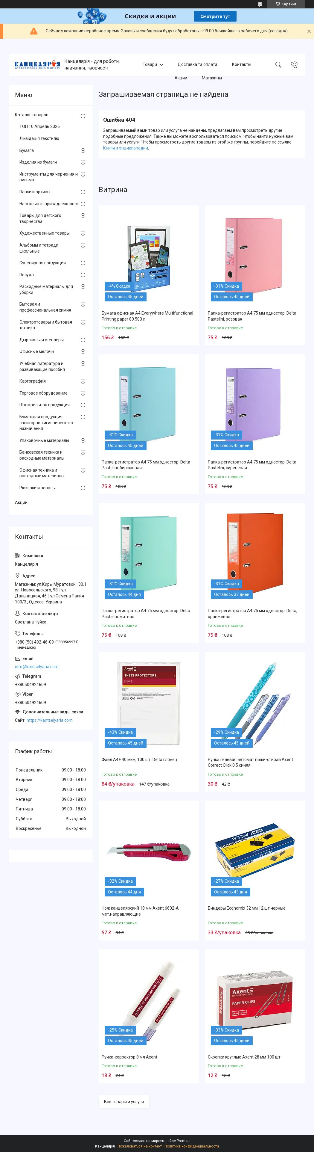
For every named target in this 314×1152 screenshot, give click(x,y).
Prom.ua (183, 1141)
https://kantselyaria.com (50, 720)
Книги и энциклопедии (125, 148)
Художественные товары (44, 233)
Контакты (241, 64)
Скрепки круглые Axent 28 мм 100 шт (244, 1057)
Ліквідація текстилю (39, 138)
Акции (181, 78)
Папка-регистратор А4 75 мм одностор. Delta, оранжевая (252, 613)
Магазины (212, 78)
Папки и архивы (34, 191)
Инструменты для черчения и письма (48, 177)
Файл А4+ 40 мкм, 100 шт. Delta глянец (139, 759)
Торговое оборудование (43, 393)
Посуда (26, 274)
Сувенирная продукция (42, 262)
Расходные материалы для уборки (46, 289)
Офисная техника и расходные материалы (41, 473)
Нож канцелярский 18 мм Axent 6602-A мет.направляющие (140, 911)
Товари (150, 64)
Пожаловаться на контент (140, 1146)
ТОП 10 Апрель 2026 (39, 126)
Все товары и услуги (124, 1101)
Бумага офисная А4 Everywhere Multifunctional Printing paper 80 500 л (147, 316)
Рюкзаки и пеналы (37, 487)
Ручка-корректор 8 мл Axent (129, 1057)
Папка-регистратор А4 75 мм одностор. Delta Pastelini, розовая (252, 316)
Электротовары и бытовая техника (45, 325)
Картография (32, 381)
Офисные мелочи (36, 351)
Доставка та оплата (197, 64)
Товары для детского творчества (40, 218)
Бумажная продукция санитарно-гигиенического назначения (46, 422)
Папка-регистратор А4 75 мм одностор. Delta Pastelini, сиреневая (252, 465)
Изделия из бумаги (38, 162)
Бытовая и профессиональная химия (45, 307)
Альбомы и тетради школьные (38, 248)
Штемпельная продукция (44, 404)
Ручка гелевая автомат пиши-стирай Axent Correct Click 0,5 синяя (250, 762)
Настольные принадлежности (49, 203)
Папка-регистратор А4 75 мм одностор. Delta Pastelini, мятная (146, 613)
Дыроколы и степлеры (41, 339)
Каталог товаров (31, 114)
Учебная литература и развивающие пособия (42, 366)
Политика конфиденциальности (191, 1146)
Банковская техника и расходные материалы (41, 455)
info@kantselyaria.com (37, 666)
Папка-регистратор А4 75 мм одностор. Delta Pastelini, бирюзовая (146, 465)
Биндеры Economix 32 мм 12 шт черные (247, 908)
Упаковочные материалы (44, 440)
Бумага (26, 150)
